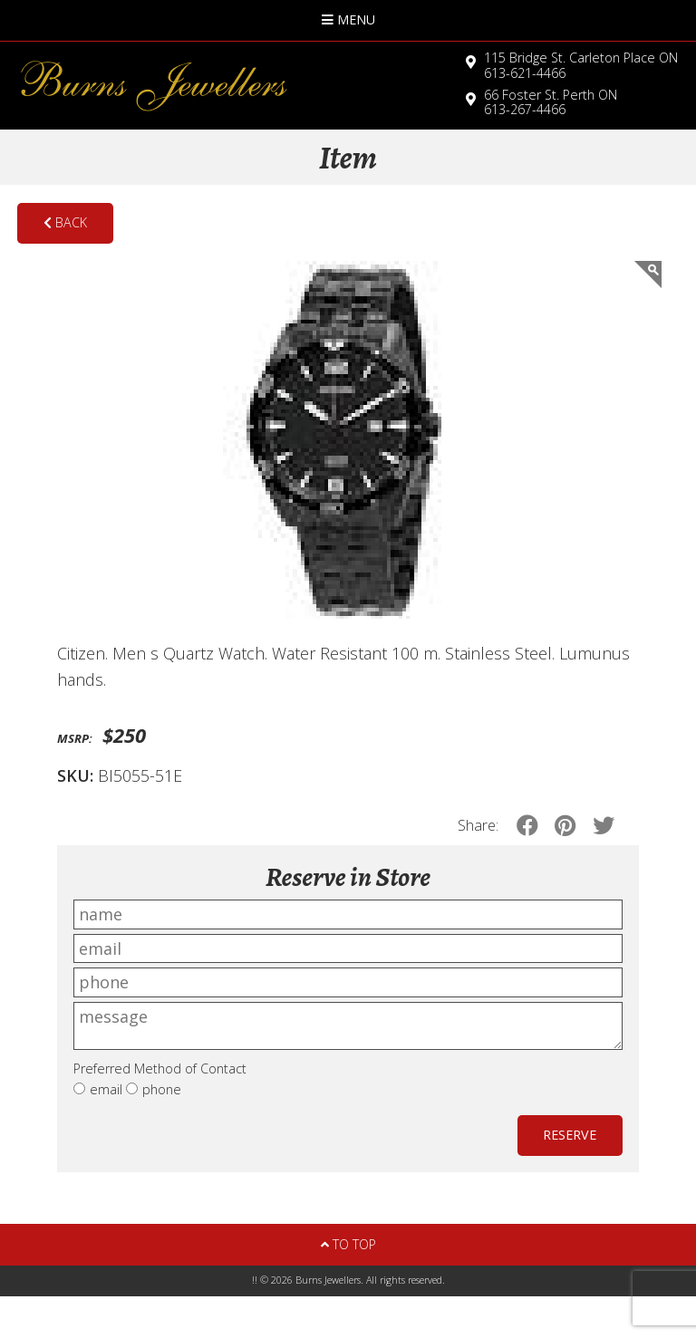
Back (65, 222)
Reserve (569, 1134)
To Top (348, 1244)
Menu (348, 19)
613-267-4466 (550, 102)
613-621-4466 (581, 65)
